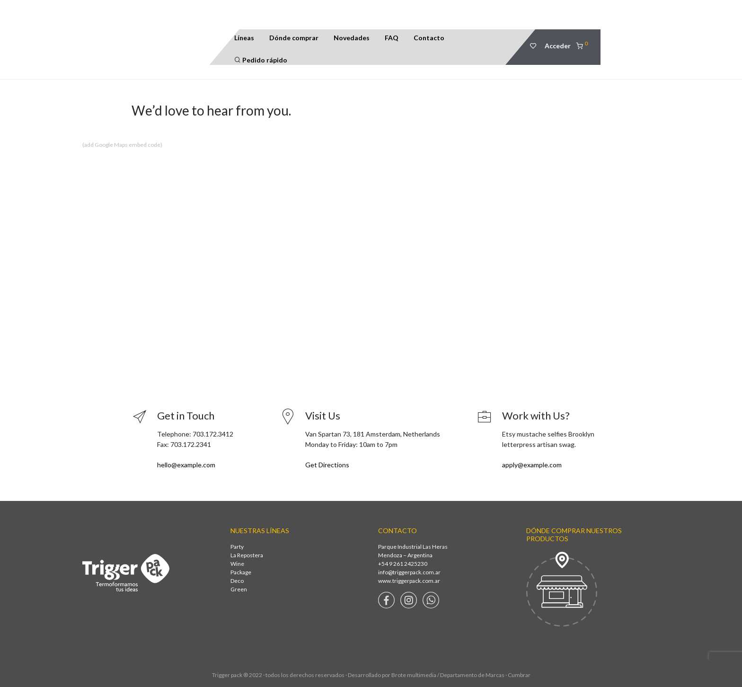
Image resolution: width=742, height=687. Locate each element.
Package (240, 572)
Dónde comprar (293, 38)
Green (238, 589)
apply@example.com (532, 465)
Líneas (244, 38)
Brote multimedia (413, 674)
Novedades (352, 38)
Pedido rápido (260, 60)
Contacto (429, 38)
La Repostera (246, 555)
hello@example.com (186, 465)
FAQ (391, 38)
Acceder (558, 46)
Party (237, 546)
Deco (237, 580)
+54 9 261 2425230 (402, 563)
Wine (237, 563)
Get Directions (327, 465)
